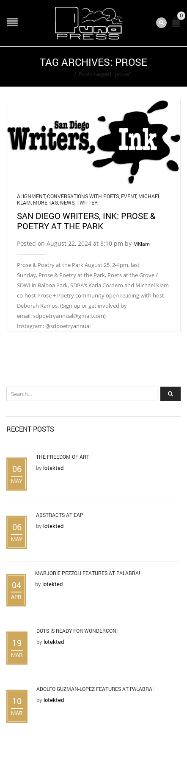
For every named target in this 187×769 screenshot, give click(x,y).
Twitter (87, 202)
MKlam (141, 243)
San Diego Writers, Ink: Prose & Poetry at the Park (86, 220)
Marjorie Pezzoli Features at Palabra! (87, 573)
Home (64, 74)
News (67, 202)
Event (128, 196)
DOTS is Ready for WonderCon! (77, 630)
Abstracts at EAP (59, 514)
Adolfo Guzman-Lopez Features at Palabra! (95, 688)
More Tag (45, 202)
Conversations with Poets (83, 196)
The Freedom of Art (62, 456)
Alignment (31, 196)
